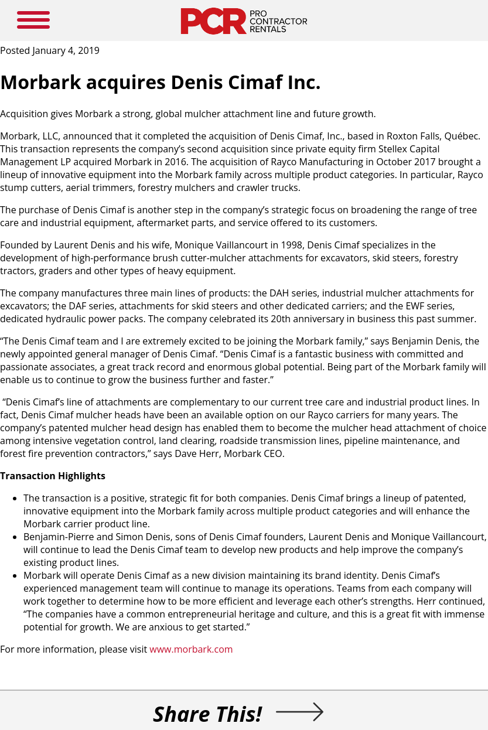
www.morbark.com (191, 649)
